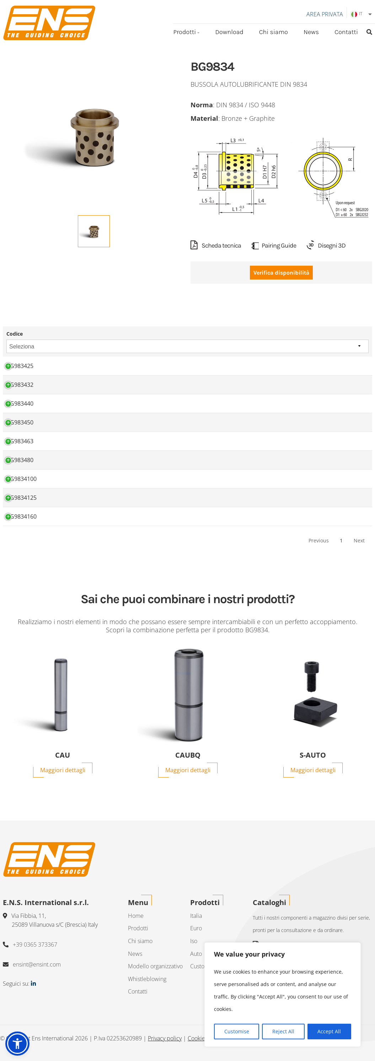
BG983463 (19, 441)
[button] (17, 1043)
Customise (236, 1031)
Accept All (329, 1031)
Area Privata (324, 14)
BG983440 (19, 404)
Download (229, 32)
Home (136, 916)
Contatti (346, 32)
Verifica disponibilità (281, 273)
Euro (196, 928)
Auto (196, 954)
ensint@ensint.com (37, 964)
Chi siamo (273, 32)
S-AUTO (313, 755)
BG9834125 (21, 498)
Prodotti (184, 32)
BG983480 (19, 460)
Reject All (283, 1031)
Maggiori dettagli (62, 770)
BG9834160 (21, 517)
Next (359, 540)
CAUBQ (187, 755)
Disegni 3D (326, 246)
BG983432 (19, 385)
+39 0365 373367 (35, 944)
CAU (62, 755)
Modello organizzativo (155, 966)
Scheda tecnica (216, 246)
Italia (196, 916)
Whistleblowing (147, 979)
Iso (193, 941)
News (311, 32)
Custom (199, 966)
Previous (319, 540)
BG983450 (19, 423)
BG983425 (19, 366)
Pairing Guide (274, 246)
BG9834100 (21, 479)
